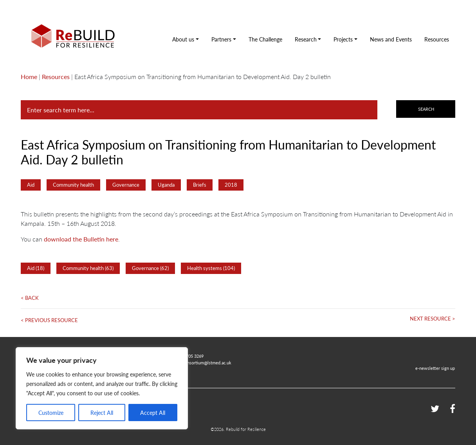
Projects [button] (343, 39)
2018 (231, 184)
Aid (30, 184)
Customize (50, 412)
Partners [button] (221, 39)
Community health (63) (88, 268)
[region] (102, 388)
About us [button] (183, 39)
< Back (30, 297)
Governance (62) (150, 268)
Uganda (166, 184)
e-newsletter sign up (435, 368)
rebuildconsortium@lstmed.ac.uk (200, 362)
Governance (125, 184)
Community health (73, 184)
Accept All (152, 412)
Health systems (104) (211, 268)
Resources (436, 39)
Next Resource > (432, 318)
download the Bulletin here (81, 238)
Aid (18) (35, 268)
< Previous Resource (49, 320)
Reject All (101, 412)
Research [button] (306, 39)
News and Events (391, 39)
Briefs (199, 184)
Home (29, 76)
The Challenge (265, 39)
